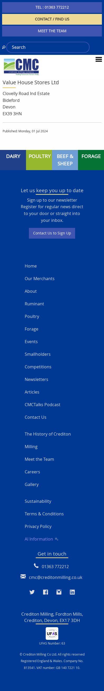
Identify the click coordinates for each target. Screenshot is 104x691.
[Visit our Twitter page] (32, 592)
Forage (31, 329)
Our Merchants (40, 278)
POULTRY (40, 156)
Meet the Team (39, 459)
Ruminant (34, 304)
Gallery (32, 484)
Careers (32, 472)
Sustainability (38, 501)
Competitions (38, 367)
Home (31, 266)
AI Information (41, 539)
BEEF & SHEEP (65, 160)
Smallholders (38, 354)
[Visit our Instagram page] (59, 592)
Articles (32, 392)
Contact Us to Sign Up (52, 233)
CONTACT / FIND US (52, 19)
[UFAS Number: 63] (52, 633)
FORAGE (91, 156)
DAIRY (13, 156)
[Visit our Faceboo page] (45, 592)
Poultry (32, 316)
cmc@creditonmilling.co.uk (55, 577)
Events (31, 341)
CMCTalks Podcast (42, 404)
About (31, 291)
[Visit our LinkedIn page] (72, 592)
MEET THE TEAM (52, 30)
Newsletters (36, 379)
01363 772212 (55, 566)
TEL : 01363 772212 (52, 7)
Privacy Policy (38, 526)
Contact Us (35, 417)
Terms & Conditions (44, 514)
